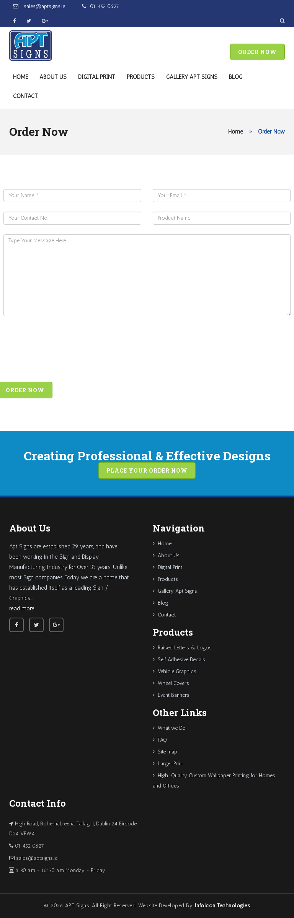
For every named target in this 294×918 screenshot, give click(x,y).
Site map (165, 751)
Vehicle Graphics (174, 671)
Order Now (257, 51)
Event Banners (171, 695)
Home (20, 76)
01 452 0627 (104, 6)
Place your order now (147, 470)
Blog (235, 76)
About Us (53, 76)
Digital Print (96, 76)
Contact (25, 96)
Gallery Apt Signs (191, 76)
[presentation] (61, 351)
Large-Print (168, 763)
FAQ (160, 740)
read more (21, 608)
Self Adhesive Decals (179, 659)
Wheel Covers (171, 683)
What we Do (169, 728)
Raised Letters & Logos (182, 647)
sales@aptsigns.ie (43, 6)
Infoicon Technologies (222, 905)
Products (141, 76)
